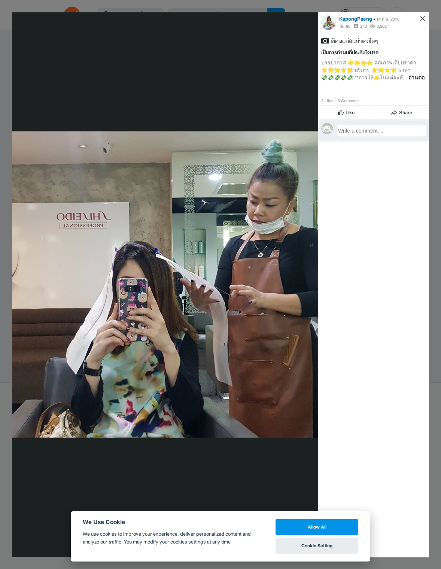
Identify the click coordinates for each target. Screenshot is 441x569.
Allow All (317, 526)
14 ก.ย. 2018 (387, 18)
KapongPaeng (355, 18)
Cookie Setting (316, 545)
